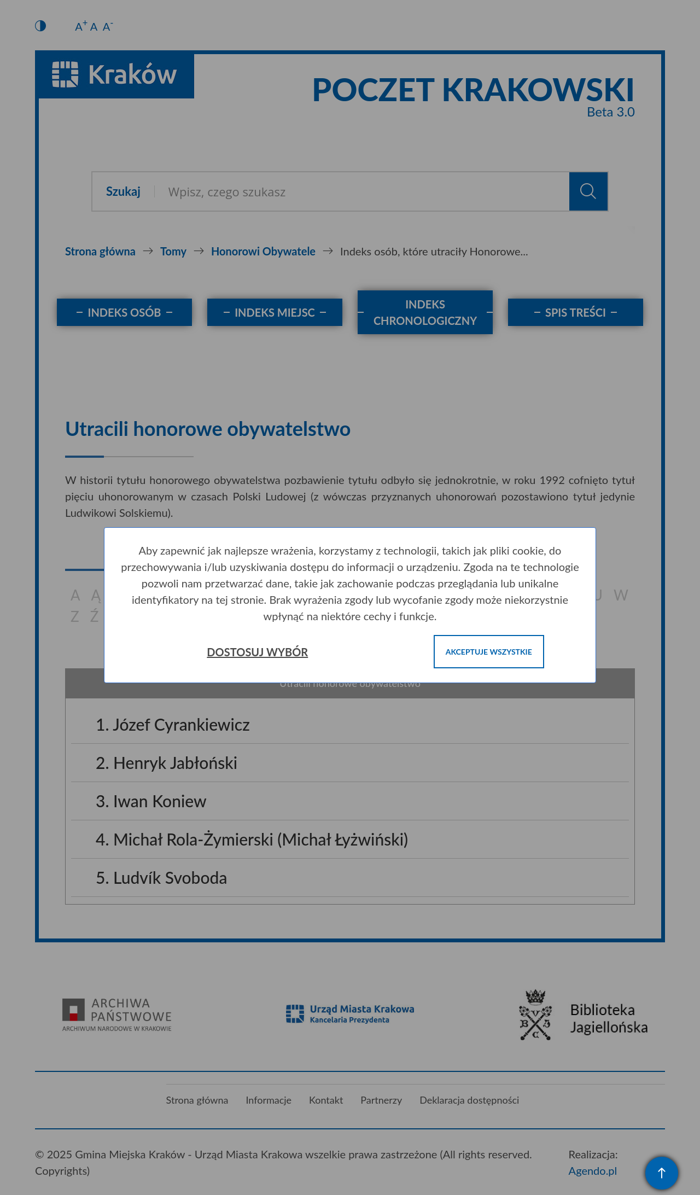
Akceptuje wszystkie (489, 651)
